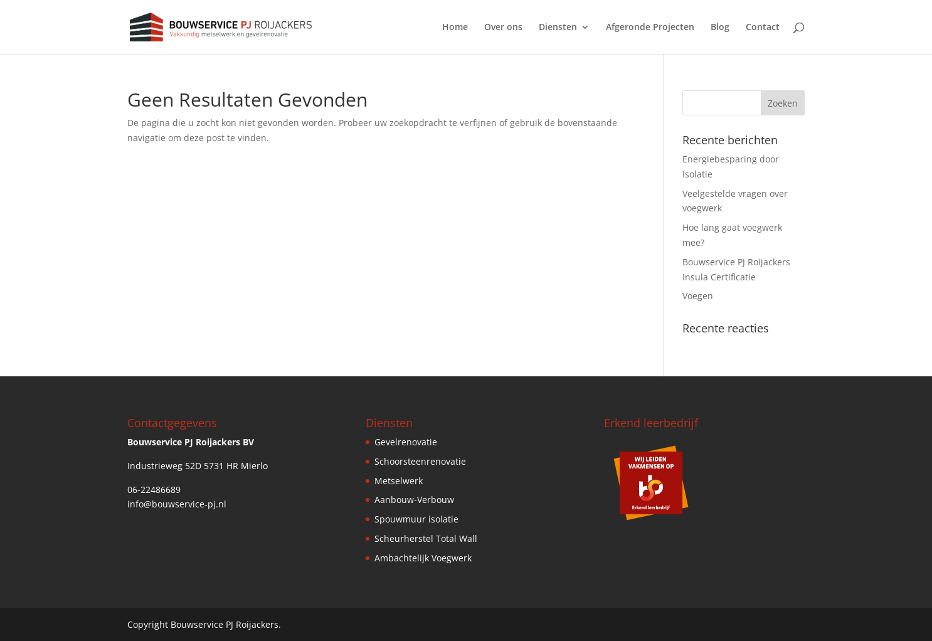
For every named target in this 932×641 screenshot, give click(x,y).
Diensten (558, 28)
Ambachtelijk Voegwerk (423, 558)
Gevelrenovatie (405, 442)
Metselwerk (398, 481)
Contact (763, 28)
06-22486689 (154, 489)
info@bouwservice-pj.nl (176, 504)
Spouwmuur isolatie (416, 519)
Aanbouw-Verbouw (414, 500)
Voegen (697, 296)
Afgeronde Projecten (650, 28)
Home (455, 28)
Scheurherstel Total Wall (425, 538)
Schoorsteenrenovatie (420, 461)
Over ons (503, 28)
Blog (720, 28)
